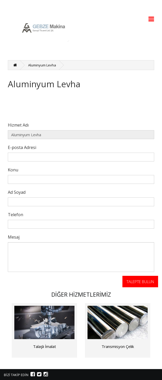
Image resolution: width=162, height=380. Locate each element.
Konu (13, 169)
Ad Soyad (17, 192)
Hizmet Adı (18, 125)
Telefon (15, 214)
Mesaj (14, 237)
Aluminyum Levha (42, 65)
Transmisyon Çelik (118, 346)
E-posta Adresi (22, 147)
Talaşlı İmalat (44, 346)
